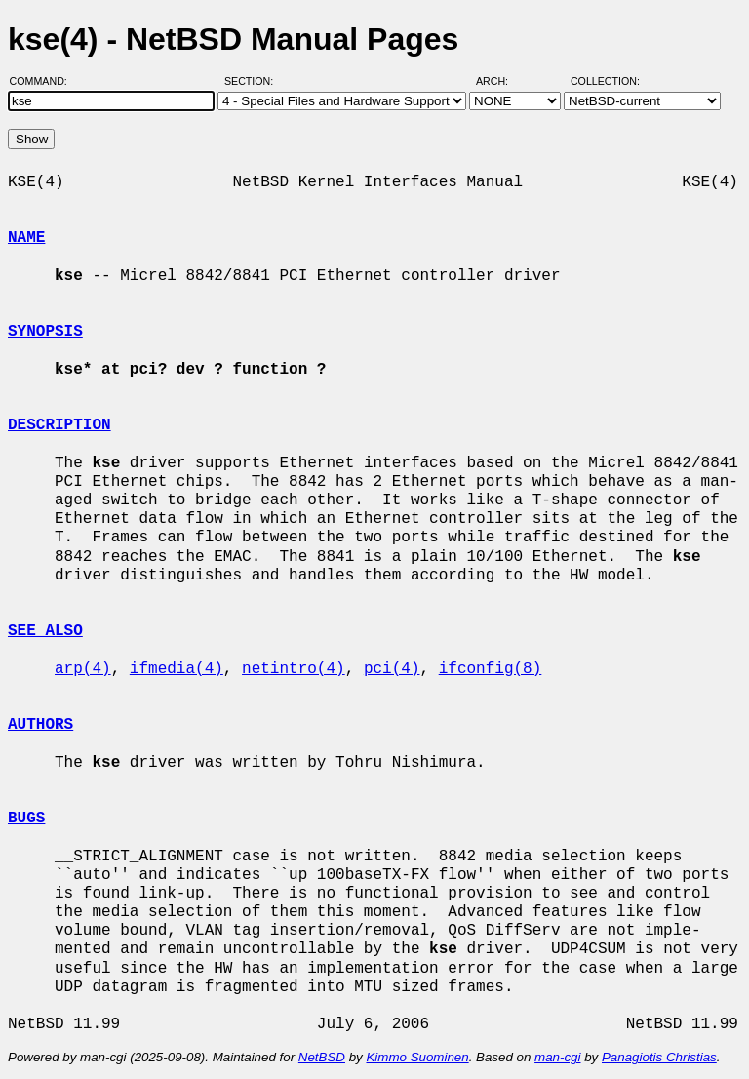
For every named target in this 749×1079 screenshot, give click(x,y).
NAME (26, 238)
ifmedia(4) (176, 669)
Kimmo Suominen (417, 1057)
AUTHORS (40, 725)
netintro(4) (293, 669)
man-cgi (557, 1057)
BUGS (26, 818)
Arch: (501, 81)
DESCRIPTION (59, 425)
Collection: (605, 81)
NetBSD (321, 1057)
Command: (44, 81)
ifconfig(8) (490, 669)
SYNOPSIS (45, 331)
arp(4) (83, 669)
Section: (253, 81)
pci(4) (392, 669)
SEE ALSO (45, 631)
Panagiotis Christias (659, 1057)
